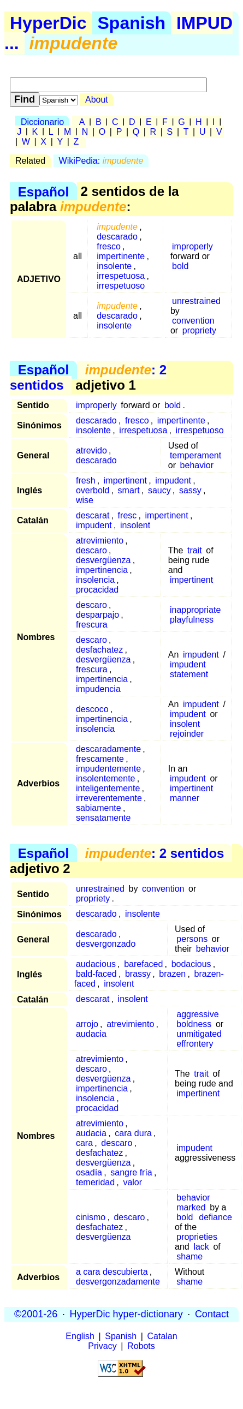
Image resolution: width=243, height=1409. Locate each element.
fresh (86, 480)
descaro (91, 550)
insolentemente (105, 778)
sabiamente (98, 808)
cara (84, 1143)
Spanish (131, 23)
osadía (89, 1172)
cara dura (133, 1133)
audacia (91, 1033)
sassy (190, 490)
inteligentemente (108, 788)
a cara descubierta (112, 1271)
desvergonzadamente (118, 1281)
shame (189, 1256)
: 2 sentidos (88, 377)
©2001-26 (35, 1314)
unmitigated (199, 1033)
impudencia (98, 689)
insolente (114, 266)
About (96, 99)
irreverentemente (109, 798)
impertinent (125, 480)
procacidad (97, 589)
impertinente (121, 256)
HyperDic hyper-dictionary (126, 1314)
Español (43, 191)
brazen (172, 973)
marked (190, 1207)
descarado (117, 236)
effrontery (194, 1043)
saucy (159, 490)
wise (84, 500)
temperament (195, 455)
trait (194, 550)
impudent (173, 480)
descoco (92, 709)
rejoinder (187, 733)
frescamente (100, 758)
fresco (109, 246)
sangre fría (131, 1172)
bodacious (191, 964)
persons (192, 939)
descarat (92, 515)
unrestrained (196, 301)
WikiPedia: (101, 160)
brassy (138, 973)
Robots (141, 1346)
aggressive (197, 1014)
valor (132, 1182)
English (80, 1336)
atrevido (91, 450)
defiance (215, 1217)
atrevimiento (99, 540)
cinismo (90, 1217)
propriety (199, 330)
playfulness (192, 619)
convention (193, 320)
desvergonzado (105, 943)
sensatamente (103, 817)
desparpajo (97, 614)
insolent (135, 525)
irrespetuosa (121, 275)
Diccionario (42, 122)
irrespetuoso (121, 285)
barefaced (143, 964)
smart (129, 490)
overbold (92, 490)
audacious (96, 964)
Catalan (162, 1336)
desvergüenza (103, 560)
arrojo (87, 1024)
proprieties (196, 1236)
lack (201, 1246)
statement (189, 674)
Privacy (102, 1346)
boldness (193, 1024)
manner (184, 798)
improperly (192, 246)
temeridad (95, 1182)
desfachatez (99, 649)
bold (180, 266)
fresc (127, 515)
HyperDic (48, 23)
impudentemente (108, 768)
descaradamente (108, 749)
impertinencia (102, 570)
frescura (92, 624)
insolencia (95, 579)
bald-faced (96, 973)
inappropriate (195, 609)
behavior (197, 465)
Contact (212, 1314)
